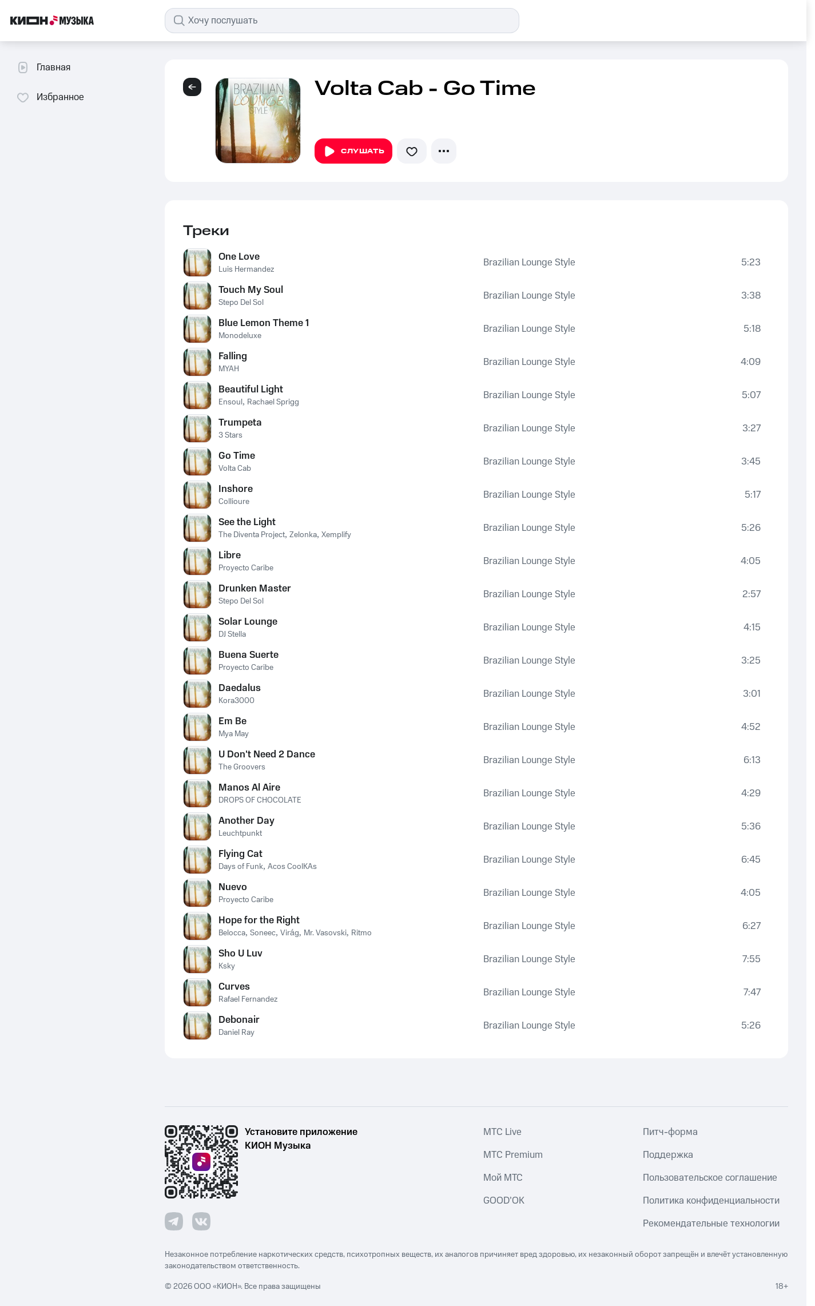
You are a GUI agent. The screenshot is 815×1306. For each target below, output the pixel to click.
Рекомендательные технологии (711, 1223)
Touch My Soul (250, 290)
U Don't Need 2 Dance (266, 754)
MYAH (228, 369)
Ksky (226, 966)
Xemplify (336, 535)
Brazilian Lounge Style (529, 262)
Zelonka (303, 535)
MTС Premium (513, 1155)
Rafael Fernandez (247, 999)
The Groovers (241, 767)
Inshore (235, 489)
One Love (239, 257)
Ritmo (361, 933)
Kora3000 (236, 700)
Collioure (233, 501)
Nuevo (232, 887)
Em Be (232, 721)
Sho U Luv (240, 953)
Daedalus (239, 688)
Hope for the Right (259, 920)
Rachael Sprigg (273, 402)
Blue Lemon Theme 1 (263, 323)
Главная (43, 67)
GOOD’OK (503, 1201)
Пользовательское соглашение (710, 1178)
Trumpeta (240, 423)
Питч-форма (670, 1132)
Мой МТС (503, 1178)
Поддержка (668, 1155)
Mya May (233, 734)
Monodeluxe (239, 336)
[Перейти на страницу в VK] (201, 1221)
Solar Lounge (247, 622)
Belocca (231, 933)
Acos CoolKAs (292, 866)
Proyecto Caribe (245, 568)
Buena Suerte (248, 655)
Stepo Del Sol (241, 302)
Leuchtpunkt (240, 833)
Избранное (50, 97)
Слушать (353, 151)
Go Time (236, 456)
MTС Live (502, 1132)
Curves (234, 987)
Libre (229, 555)
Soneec (263, 933)
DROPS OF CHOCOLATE (259, 800)
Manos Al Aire (249, 788)
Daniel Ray (236, 1032)
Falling (232, 356)
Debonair (239, 1020)
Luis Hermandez (246, 269)
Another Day (246, 821)
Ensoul (230, 402)
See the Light (247, 522)
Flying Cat (240, 854)
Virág (289, 933)
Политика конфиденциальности (711, 1201)
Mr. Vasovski (325, 933)
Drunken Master (254, 589)
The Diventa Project (251, 535)
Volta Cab (234, 468)
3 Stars (230, 435)
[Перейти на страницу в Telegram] (174, 1221)
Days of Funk (240, 866)
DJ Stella (232, 634)
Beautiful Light (250, 389)
